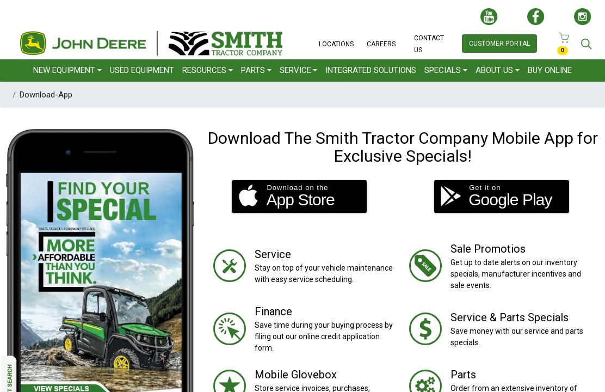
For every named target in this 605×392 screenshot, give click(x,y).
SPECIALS (442, 70)
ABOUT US (494, 70)
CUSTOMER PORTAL (499, 43)
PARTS (253, 70)
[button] (299, 196)
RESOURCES (204, 70)
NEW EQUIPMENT (64, 70)
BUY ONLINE (550, 70)
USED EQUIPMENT (142, 70)
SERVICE (295, 70)
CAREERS (381, 44)
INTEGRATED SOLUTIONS (370, 70)
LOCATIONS (336, 44)
